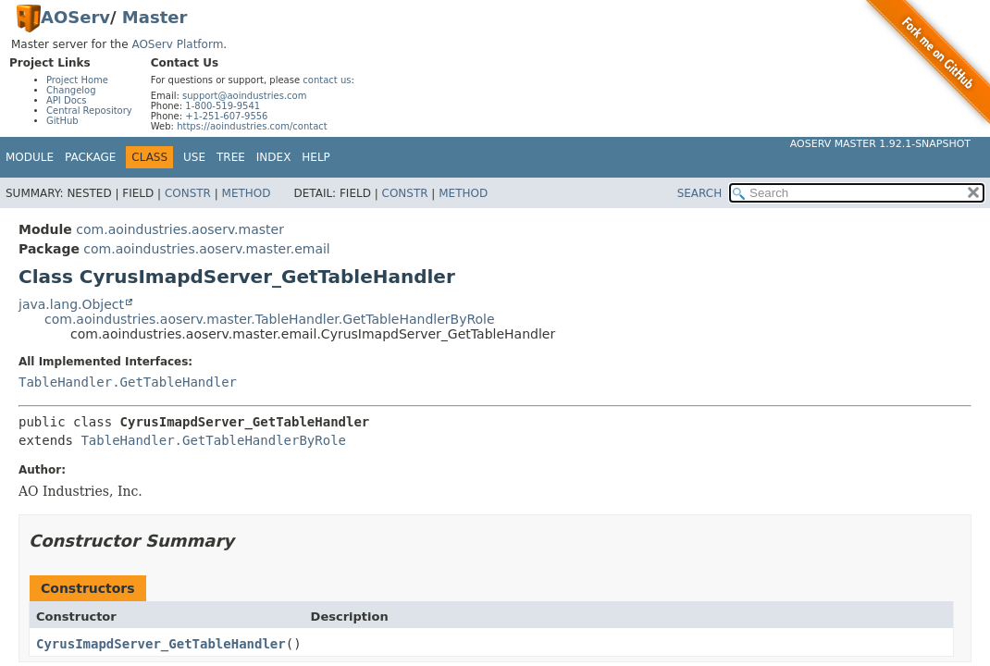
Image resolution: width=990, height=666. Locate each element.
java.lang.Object (71, 304)
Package (90, 157)
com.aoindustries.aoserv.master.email (206, 248)
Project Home (77, 80)
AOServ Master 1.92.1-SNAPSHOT (880, 144)
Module (30, 157)
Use (194, 157)
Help (316, 157)
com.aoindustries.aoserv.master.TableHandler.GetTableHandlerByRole (269, 319)
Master (154, 17)
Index (273, 157)
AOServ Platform (177, 44)
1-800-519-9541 (222, 106)
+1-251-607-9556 (226, 116)
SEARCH (700, 193)
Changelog (71, 90)
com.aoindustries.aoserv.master (180, 229)
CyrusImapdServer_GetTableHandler (161, 643)
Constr (188, 193)
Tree (231, 157)
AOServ (75, 17)
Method (246, 193)
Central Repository (89, 110)
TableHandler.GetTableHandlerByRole (213, 440)
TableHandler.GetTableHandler (128, 382)
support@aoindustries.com (244, 96)
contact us (327, 80)
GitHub (62, 121)
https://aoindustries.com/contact (252, 126)
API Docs (66, 100)
